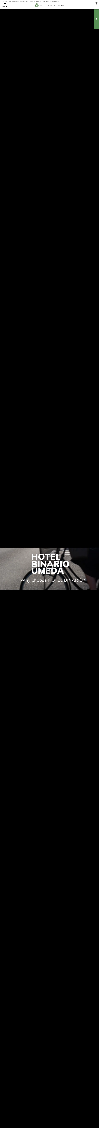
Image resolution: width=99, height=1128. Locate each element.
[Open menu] (4, 5)
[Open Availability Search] (96, 19)
